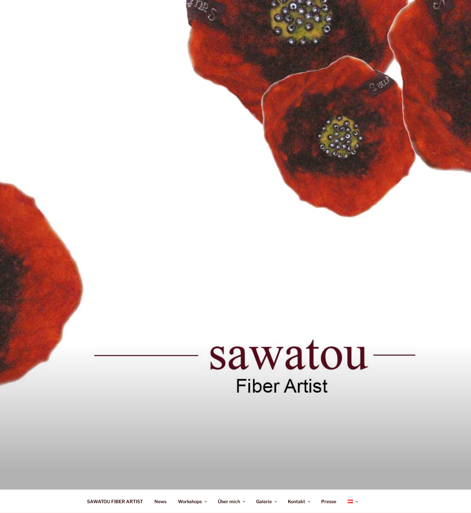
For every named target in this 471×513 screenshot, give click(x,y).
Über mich (232, 501)
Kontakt (299, 501)
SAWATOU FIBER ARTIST (115, 501)
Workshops (193, 501)
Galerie (267, 501)
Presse (328, 501)
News (160, 501)
